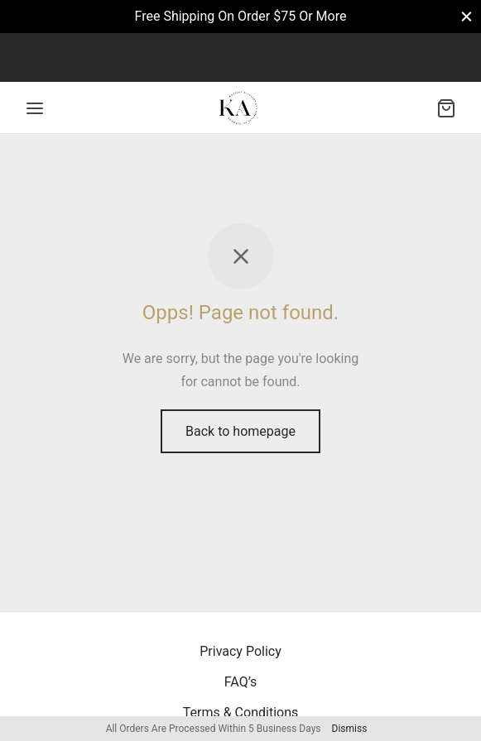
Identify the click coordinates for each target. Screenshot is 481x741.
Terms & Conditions (241, 712)
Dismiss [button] (350, 728)
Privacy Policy (240, 651)
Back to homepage (240, 431)
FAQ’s (240, 682)
